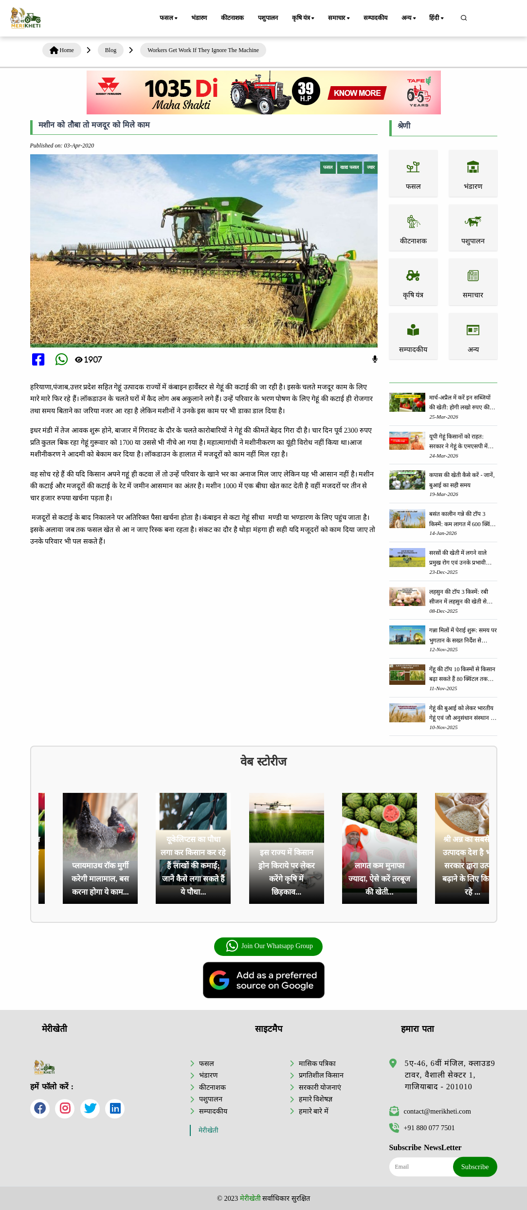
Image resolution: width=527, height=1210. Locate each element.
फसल (169, 18)
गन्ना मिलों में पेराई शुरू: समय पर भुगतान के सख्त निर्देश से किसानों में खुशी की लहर (462, 636)
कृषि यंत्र (304, 18)
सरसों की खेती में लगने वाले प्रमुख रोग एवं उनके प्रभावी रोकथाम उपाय (458, 559)
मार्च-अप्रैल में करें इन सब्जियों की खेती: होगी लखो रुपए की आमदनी (460, 403)
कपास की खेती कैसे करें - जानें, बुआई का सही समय (461, 480)
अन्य (409, 18)
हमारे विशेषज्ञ (316, 1099)
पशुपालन (268, 18)
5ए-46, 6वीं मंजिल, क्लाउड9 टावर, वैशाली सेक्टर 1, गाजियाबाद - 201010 (450, 1075)
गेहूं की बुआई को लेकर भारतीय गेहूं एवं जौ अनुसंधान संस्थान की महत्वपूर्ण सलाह (462, 714)
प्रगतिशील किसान (321, 1075)
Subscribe (475, 1167)
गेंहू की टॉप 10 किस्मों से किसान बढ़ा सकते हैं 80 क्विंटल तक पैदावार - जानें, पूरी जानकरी (462, 675)
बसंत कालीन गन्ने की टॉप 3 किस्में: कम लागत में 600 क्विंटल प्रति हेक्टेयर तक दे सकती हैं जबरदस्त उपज (462, 520)
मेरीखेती (208, 1130)
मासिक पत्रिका (317, 1063)
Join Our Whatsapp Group (269, 946)
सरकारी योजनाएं (320, 1087)
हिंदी (437, 18)
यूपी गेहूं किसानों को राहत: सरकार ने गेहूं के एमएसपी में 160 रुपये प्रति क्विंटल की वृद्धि (461, 442)
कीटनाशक (232, 18)
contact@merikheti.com (430, 1111)
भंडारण (199, 18)
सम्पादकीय (375, 18)
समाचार (339, 18)
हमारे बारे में (313, 1111)
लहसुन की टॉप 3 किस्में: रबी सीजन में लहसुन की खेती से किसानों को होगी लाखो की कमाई (458, 597)
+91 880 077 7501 (422, 1128)
